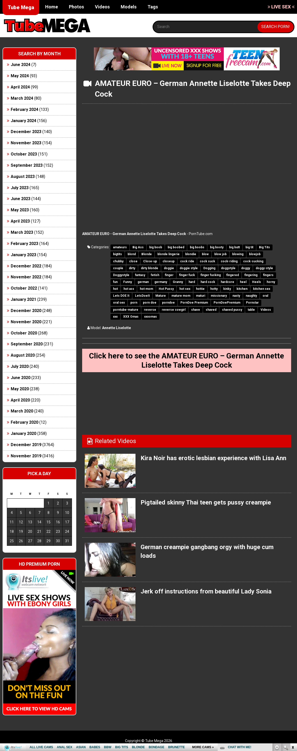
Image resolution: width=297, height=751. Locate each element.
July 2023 (20, 187)
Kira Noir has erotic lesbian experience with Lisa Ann (213, 458)
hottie (200, 289)
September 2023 (27, 165)
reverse (150, 310)
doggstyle (228, 268)
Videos (102, 6)
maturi (200, 295)
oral (265, 295)
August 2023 (23, 176)
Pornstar (252, 302)
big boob (155, 247)
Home (51, 6)
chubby (118, 261)
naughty (251, 295)
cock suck (207, 261)
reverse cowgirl (173, 310)
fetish (155, 275)
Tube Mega (21, 7)
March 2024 (22, 98)
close (133, 261)
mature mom (180, 295)
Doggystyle (121, 275)
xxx (115, 316)
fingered (232, 275)
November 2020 (26, 321)
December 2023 (26, 131)
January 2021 (23, 299)
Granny (178, 282)
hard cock (208, 282)
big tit (249, 247)
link (292, 671)
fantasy (140, 275)
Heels (256, 282)
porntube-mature (125, 310)
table (251, 310)
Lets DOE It (121, 295)
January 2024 (23, 120)
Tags (152, 6)
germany (160, 282)
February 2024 (24, 109)
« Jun (10, 550)
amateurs (120, 247)
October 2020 (24, 333)
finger (169, 275)
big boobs (197, 247)
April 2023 (20, 221)
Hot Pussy (166, 289)
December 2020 (26, 310)
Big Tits (264, 247)
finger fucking (211, 275)
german (143, 282)
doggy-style (264, 268)
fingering (250, 275)
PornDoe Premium (194, 302)
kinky (227, 289)
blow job (220, 254)
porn (133, 302)
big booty (217, 247)
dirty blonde (149, 268)
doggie (169, 268)
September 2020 (27, 344)
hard (192, 282)
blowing (237, 254)
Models (129, 6)
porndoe (168, 302)
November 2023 (26, 142)
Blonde (146, 254)
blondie (190, 254)
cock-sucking (253, 261)
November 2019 (26, 456)
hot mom (146, 289)
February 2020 (24, 422)
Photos (76, 6)
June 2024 (20, 64)
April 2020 (20, 400)
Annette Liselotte (116, 328)
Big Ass (138, 247)
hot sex (184, 289)
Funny (127, 282)
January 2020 (23, 433)
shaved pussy (232, 310)
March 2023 (22, 232)
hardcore (227, 282)
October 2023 (24, 154)
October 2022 (24, 288)
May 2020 (20, 388)
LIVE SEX (281, 6)
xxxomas (150, 316)
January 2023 (23, 254)
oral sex (119, 302)
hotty (214, 289)
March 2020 (22, 411)
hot (115, 289)
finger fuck (187, 275)
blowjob (255, 254)
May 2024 (20, 75)
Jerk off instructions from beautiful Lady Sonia (206, 591)
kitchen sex (261, 289)
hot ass (128, 289)
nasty (236, 295)
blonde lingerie (168, 254)
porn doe (149, 302)
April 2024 (20, 87)
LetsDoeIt (142, 295)
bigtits (117, 254)
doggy (245, 268)
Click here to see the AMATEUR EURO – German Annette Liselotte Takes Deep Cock (186, 360)
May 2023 (20, 210)
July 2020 (20, 366)
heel (243, 282)
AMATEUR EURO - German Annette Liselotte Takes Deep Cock (134, 234)
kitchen (242, 289)
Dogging (209, 268)
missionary (219, 295)
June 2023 (20, 198)
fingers (268, 275)
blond (132, 254)
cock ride (187, 261)
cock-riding (229, 261)
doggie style (189, 268)
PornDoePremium (227, 302)
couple (118, 268)
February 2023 (24, 243)
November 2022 (26, 277)
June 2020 (20, 377)
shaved (211, 310)
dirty (132, 268)
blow (205, 254)
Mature (160, 295)
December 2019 (26, 444)
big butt (234, 247)
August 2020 (23, 355)
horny (271, 282)
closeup (169, 261)
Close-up (150, 261)
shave (195, 310)
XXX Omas (131, 316)
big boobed (176, 247)
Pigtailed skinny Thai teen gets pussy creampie (206, 502)
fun (115, 282)
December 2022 (26, 266)
